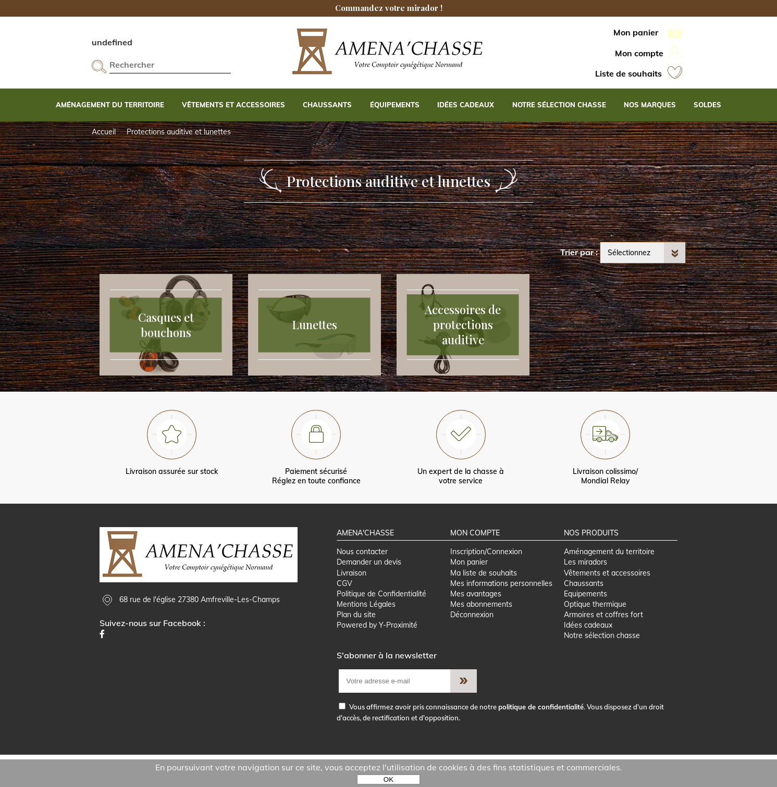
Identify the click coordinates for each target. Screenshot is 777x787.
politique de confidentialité (541, 738)
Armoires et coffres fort (603, 646)
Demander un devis (369, 592)
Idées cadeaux (588, 656)
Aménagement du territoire (609, 581)
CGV (344, 613)
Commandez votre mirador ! (388, 8)
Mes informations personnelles (501, 613)
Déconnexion (472, 646)
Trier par (577, 252)
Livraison (351, 603)
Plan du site (356, 646)
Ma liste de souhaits (483, 603)
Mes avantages (475, 624)
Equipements (585, 624)
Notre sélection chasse (602, 667)
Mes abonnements (481, 635)
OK (388, 779)
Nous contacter (362, 581)
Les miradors (585, 592)
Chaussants (583, 613)
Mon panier (469, 592)
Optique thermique (595, 635)
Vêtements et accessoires (607, 603)
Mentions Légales (366, 635)
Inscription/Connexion (486, 581)
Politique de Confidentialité (381, 624)
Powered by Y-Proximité (377, 656)
